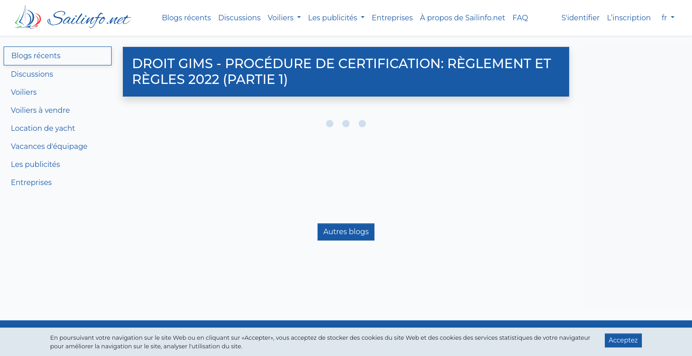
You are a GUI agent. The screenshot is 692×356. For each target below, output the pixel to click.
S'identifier (580, 18)
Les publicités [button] (333, 18)
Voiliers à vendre (40, 110)
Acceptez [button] (623, 340)
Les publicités (35, 164)
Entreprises (392, 18)
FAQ (520, 18)
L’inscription (629, 18)
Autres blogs (346, 231)
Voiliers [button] (281, 18)
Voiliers (24, 92)
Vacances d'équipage (49, 146)
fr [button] (665, 18)
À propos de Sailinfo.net (462, 18)
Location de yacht (43, 128)
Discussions (239, 18)
